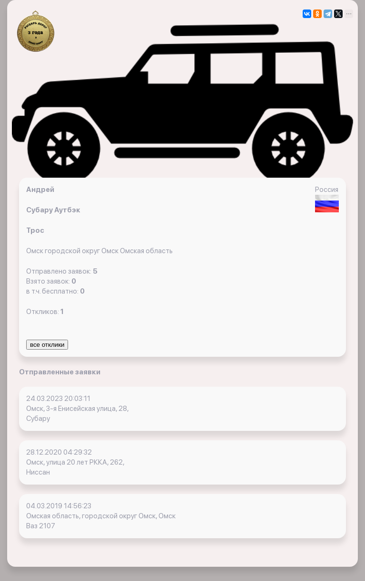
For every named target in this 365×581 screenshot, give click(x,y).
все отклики (47, 344)
